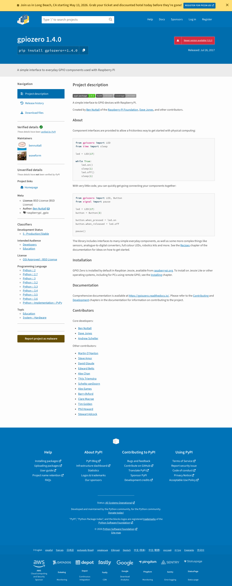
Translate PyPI (137, 470)
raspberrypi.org (163, 271)
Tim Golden (85, 404)
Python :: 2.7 (30, 274)
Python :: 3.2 (30, 282)
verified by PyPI (48, 131)
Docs (162, 19)
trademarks (149, 519)
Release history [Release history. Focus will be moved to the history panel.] (32, 103)
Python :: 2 (29, 270)
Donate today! (116, 513)
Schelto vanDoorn (89, 384)
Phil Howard (85, 409)
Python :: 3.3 (30, 287)
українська (102, 550)
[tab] (41, 94)
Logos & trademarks (93, 475)
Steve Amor (85, 358)
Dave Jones (146, 110)
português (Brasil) (85, 550)
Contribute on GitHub (137, 466)
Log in (192, 19)
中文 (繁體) (154, 550)
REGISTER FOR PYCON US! (198, 5)
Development (81, 300)
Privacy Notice (182, 475)
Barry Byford (85, 394)
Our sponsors (93, 480)
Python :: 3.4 (30, 291)
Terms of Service (182, 461)
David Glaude (86, 363)
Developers (30, 245)
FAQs (48, 480)
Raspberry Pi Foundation (123, 110)
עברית (178, 550)
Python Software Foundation (114, 523)
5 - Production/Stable (36, 234)
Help (150, 19)
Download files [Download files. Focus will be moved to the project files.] (32, 113)
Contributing (201, 296)
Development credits (137, 480)
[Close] (227, 5)
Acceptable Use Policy (182, 480)
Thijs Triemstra (87, 379)
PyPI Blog (92, 461)
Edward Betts (86, 369)
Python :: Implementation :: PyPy (42, 303)
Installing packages (46, 461)
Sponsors (177, 19)
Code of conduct (182, 470)
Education (29, 249)
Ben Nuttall (39, 209)
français (59, 550)
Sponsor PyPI (138, 475)
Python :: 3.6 (30, 299)
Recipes (185, 245)
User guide (46, 470)
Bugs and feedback (138, 461)
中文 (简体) (139, 550)
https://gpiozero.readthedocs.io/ (149, 296)
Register (207, 19)
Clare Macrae (86, 399)
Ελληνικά (115, 550)
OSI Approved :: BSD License (40, 259)
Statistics (93, 470)
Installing (156, 275)
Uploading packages (46, 466)
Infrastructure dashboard (91, 466)
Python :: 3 (29, 279)
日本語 (70, 550)
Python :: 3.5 (30, 295)
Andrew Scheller (88, 338)
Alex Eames (85, 389)
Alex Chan (84, 374)
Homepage (29, 187)
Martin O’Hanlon (88, 353)
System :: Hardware (34, 318)
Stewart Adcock (87, 414)
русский (167, 550)
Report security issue (184, 466)
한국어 (200, 550)
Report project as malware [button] (41, 339)
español (49, 550)
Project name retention (46, 475)
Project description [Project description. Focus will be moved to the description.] (34, 94)
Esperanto (189, 550)
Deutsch (127, 550)
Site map (116, 533)
